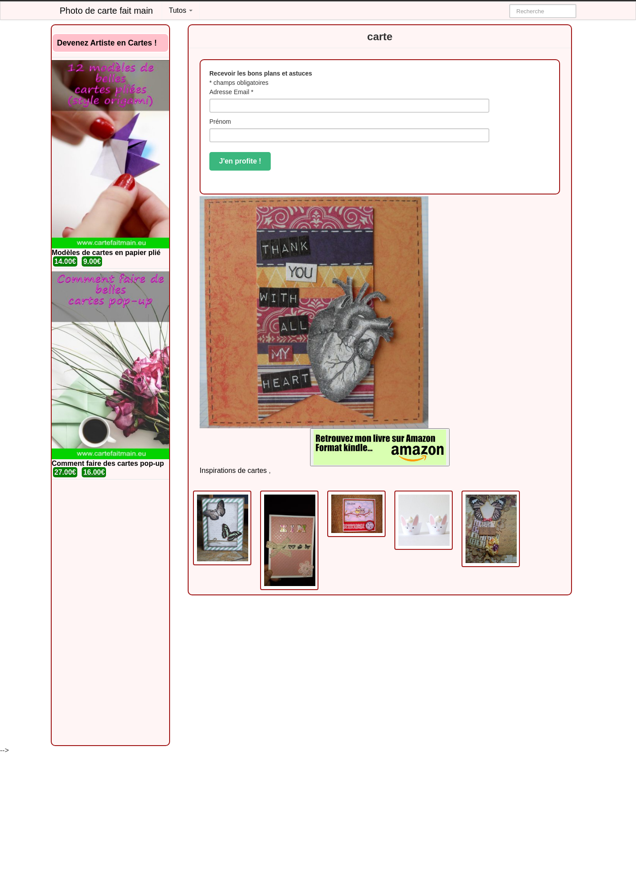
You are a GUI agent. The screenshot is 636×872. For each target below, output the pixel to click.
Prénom (220, 121)
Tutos (181, 10)
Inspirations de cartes (233, 470)
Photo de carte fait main (106, 10)
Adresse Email (231, 91)
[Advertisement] (110, 612)
